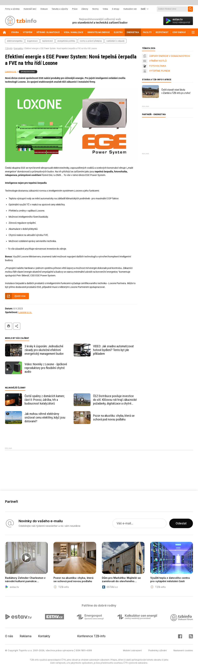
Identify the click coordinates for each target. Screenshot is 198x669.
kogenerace (32, 41)
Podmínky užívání (157, 650)
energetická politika (66, 41)
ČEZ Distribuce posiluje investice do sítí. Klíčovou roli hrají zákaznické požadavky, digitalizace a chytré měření (115, 399)
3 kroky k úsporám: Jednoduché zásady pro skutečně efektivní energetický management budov (44, 349)
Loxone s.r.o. (10, 71)
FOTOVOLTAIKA (157, 66)
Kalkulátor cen (130, 9)
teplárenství (47, 41)
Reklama (25, 636)
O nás (9, 636)
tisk (8, 326)
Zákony (84, 9)
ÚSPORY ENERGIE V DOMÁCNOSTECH (169, 56)
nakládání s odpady (115, 41)
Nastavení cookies (183, 650)
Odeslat (181, 523)
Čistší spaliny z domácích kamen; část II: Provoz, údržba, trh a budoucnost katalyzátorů (45, 399)
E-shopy (115, 9)
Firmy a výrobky (12, 9)
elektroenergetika (15, 41)
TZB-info (8, 48)
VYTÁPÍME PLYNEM (159, 70)
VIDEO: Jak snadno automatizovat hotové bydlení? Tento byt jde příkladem (113, 349)
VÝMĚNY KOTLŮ (158, 60)
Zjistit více (20, 296)
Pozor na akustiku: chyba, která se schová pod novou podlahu (114, 417)
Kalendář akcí (30, 9)
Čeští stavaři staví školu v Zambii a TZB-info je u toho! (175, 91)
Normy (95, 9)
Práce (74, 9)
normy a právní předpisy (91, 41)
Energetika (18, 48)
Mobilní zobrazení (132, 650)
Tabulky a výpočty (60, 9)
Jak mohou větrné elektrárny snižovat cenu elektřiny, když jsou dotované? (45, 417)
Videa (105, 9)
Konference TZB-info (91, 636)
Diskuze (44, 9)
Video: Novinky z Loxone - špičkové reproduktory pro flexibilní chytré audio (46, 367)
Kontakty (44, 636)
